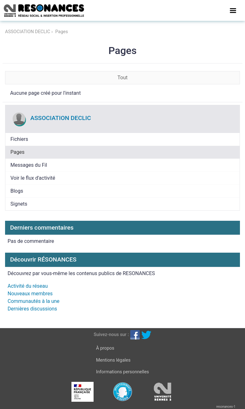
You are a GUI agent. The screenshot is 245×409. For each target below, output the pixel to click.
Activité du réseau (28, 286)
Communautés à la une (33, 301)
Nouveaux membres (30, 294)
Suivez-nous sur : (111, 334)
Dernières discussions (32, 309)
